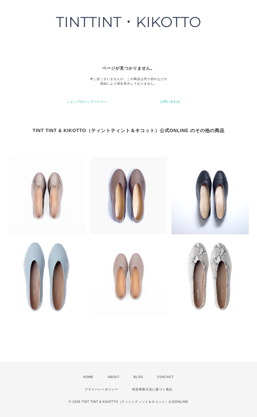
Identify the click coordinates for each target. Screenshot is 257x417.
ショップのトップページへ (87, 101)
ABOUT (113, 377)
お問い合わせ (170, 101)
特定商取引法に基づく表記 (152, 389)
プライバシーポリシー (101, 389)
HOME (88, 377)
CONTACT (165, 377)
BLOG (138, 377)
